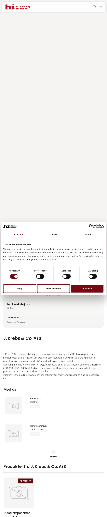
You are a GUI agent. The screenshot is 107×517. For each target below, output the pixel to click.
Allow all (87, 288)
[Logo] (17, 7)
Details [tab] (53, 234)
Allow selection (53, 288)
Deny (19, 288)
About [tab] (88, 234)
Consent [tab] (18, 234)
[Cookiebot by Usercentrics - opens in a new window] (91, 226)
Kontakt (35, 407)
